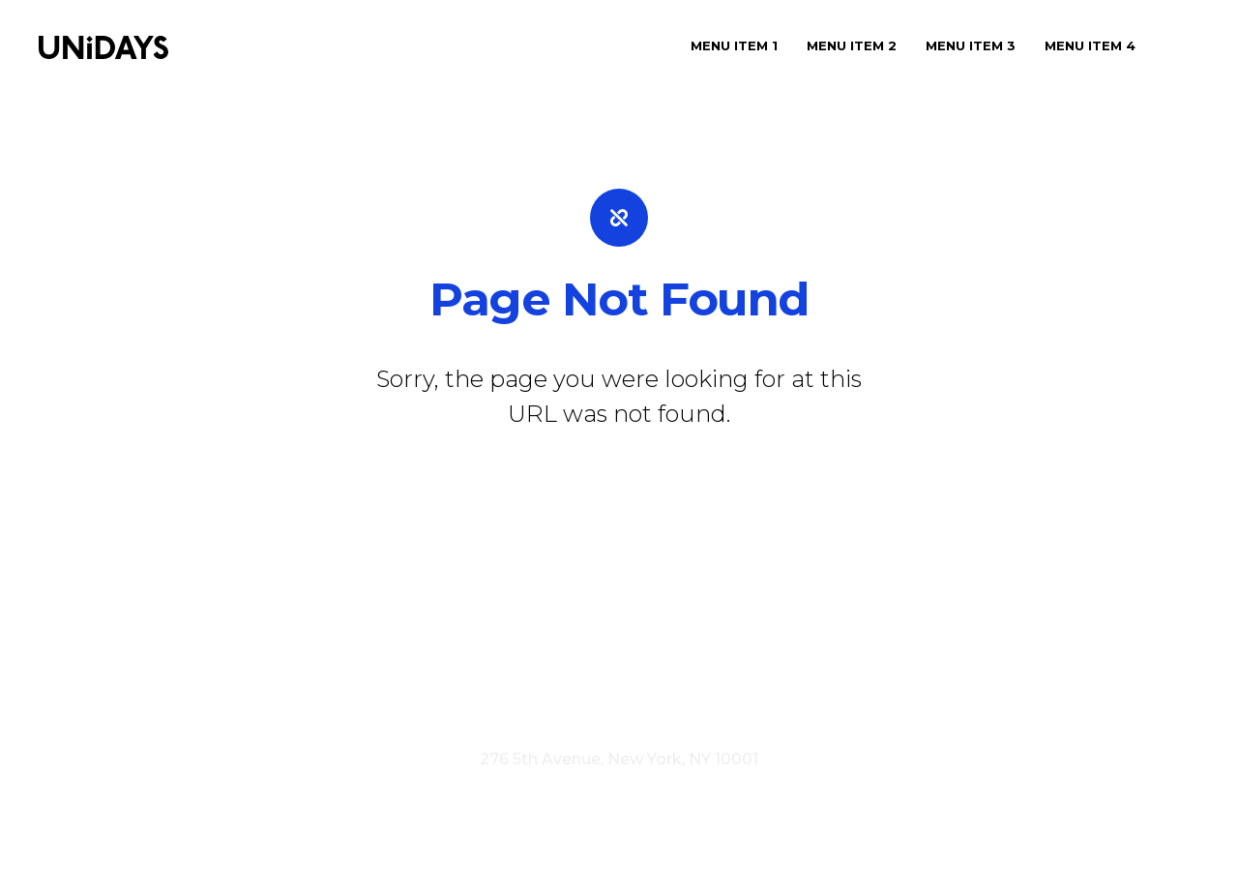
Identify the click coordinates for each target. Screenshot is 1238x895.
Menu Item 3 (971, 45)
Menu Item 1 (734, 45)
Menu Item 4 (1090, 45)
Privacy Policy (678, 707)
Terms (583, 707)
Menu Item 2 (852, 45)
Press (544, 680)
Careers (609, 680)
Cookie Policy (801, 707)
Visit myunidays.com (461, 707)
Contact (685, 680)
